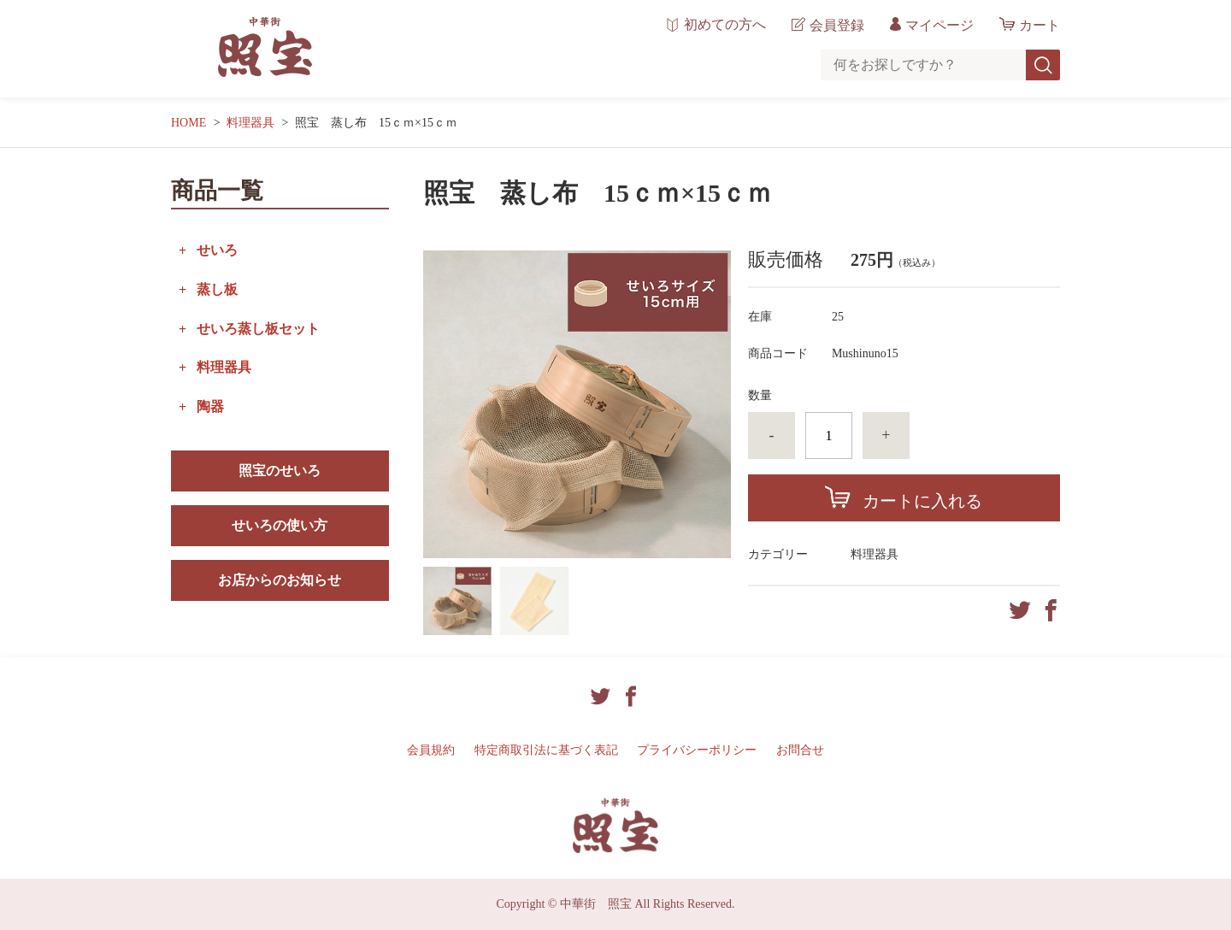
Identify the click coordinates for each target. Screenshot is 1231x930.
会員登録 (837, 25)
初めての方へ (725, 25)
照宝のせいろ (280, 470)
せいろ (217, 250)
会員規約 (431, 750)
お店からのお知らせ (279, 580)
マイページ (939, 25)
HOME (188, 122)
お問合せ (800, 750)
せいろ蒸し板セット (258, 328)
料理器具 (250, 122)
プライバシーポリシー (697, 750)
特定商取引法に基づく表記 (546, 750)
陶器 (210, 406)
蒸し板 (217, 289)
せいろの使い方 (279, 525)
